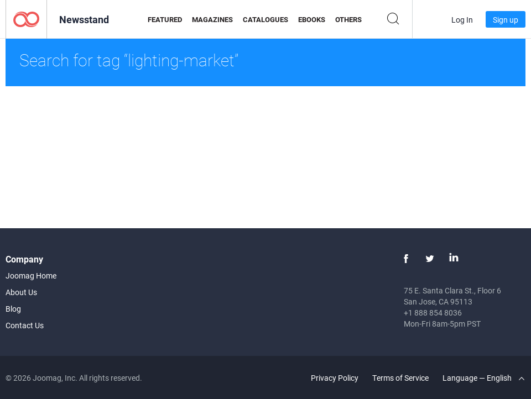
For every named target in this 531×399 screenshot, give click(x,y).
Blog (13, 308)
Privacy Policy (334, 377)
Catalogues (265, 19)
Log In (462, 19)
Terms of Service (400, 377)
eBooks (311, 19)
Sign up (505, 19)
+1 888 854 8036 (433, 312)
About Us (21, 292)
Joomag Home (31, 275)
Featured (165, 19)
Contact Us (25, 325)
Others (348, 19)
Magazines (212, 19)
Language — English (483, 377)
